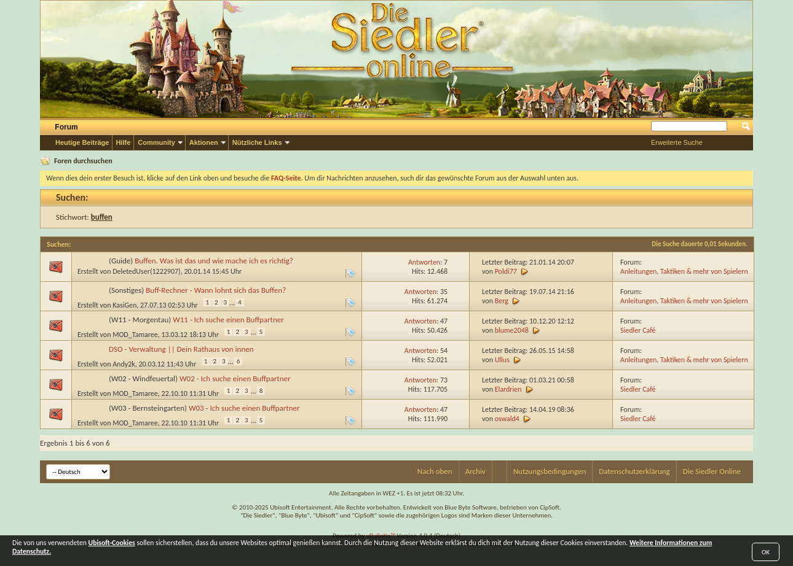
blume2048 (512, 330)
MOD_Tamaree (135, 334)
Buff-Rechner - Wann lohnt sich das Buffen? (216, 290)
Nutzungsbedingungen (549, 471)
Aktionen (203, 142)
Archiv (475, 471)
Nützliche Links (257, 142)
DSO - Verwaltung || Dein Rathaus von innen (181, 349)
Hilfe (123, 142)
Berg (501, 301)
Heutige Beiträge (82, 142)
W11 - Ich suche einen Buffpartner (228, 319)
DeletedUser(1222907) (146, 271)
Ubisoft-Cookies (112, 542)
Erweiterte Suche (677, 142)
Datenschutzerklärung (634, 471)
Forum (66, 127)
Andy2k (123, 364)
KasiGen (124, 305)
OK (766, 552)
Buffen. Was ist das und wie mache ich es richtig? (214, 260)
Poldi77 (506, 271)
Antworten (424, 262)
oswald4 (507, 418)
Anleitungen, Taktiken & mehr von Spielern (684, 271)
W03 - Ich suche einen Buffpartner (244, 408)
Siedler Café (638, 330)
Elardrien (508, 389)
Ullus (502, 359)
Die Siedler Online (712, 471)
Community (156, 142)
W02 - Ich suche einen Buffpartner (235, 378)
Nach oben (434, 471)
